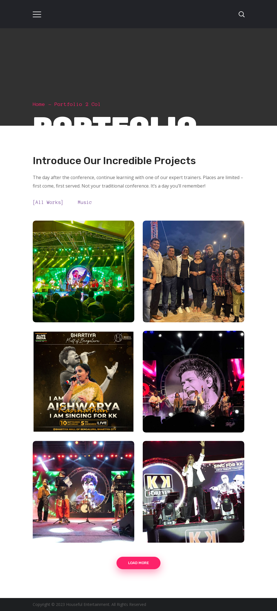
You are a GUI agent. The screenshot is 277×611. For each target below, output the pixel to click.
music (86, 202)
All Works (50, 202)
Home (39, 104)
